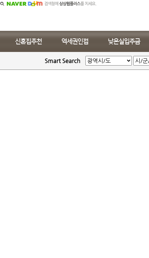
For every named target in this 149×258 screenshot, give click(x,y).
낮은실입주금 (124, 41)
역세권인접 (74, 41)
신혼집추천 (28, 41)
